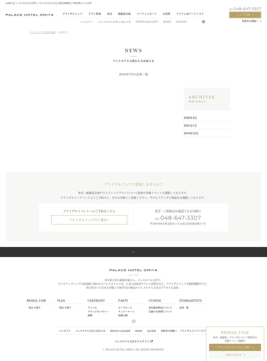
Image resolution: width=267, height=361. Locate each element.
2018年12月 (191, 133)
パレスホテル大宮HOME (42, 32)
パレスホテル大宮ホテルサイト (133, 341)
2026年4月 (190, 118)
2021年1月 (190, 125)
